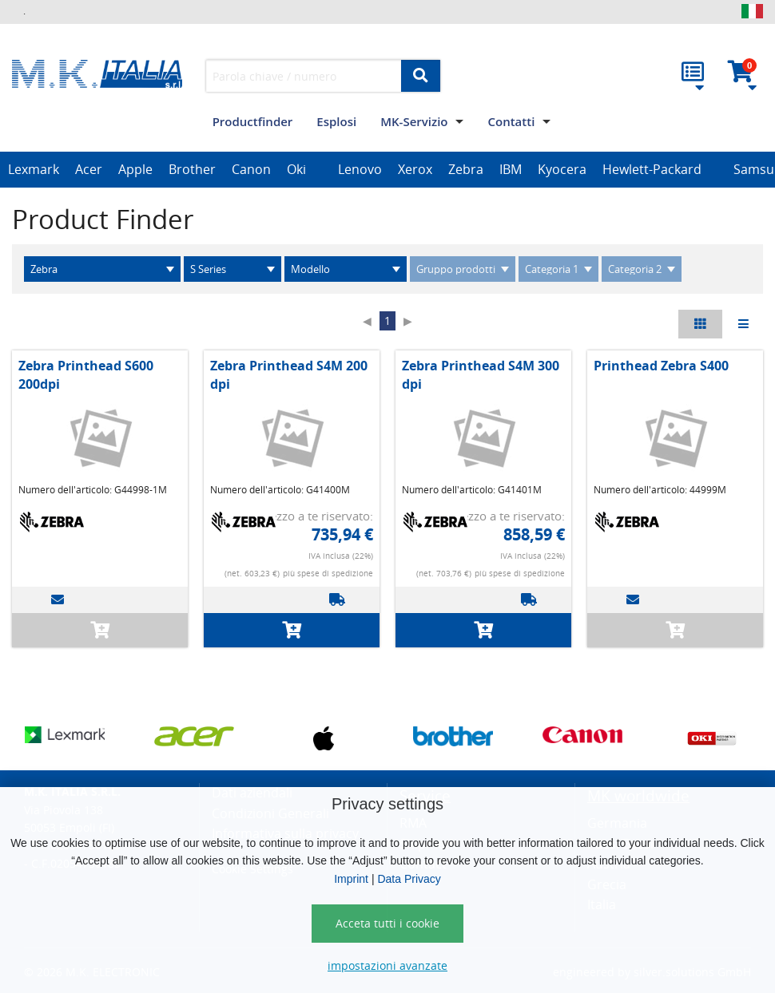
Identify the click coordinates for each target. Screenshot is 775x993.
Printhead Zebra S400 (661, 365)
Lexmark (33, 169)
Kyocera (562, 169)
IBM (510, 169)
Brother (192, 169)
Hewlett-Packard (651, 169)
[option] (33, 170)
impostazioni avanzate (387, 965)
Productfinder (253, 121)
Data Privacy (408, 878)
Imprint (351, 878)
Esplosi (336, 121)
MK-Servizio (413, 121)
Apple (135, 169)
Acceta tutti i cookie (387, 923)
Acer (88, 169)
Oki (296, 169)
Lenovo (360, 169)
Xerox (415, 169)
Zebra (465, 169)
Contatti (511, 121)
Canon (251, 169)
